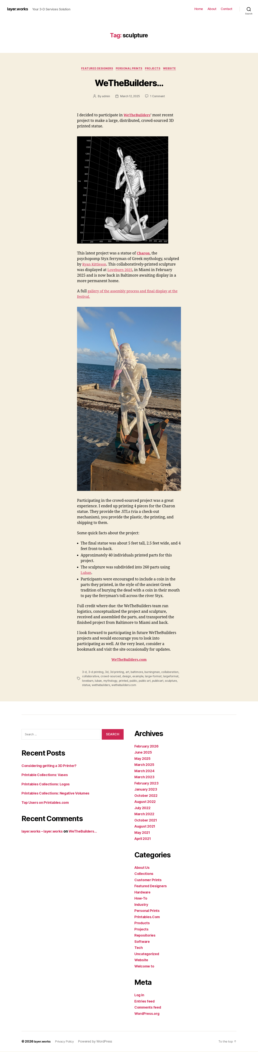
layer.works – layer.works (44, 832)
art (128, 672)
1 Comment (158, 96)
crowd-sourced (111, 677)
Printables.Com (148, 917)
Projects (154, 68)
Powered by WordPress (98, 1042)
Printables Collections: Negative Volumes (59, 793)
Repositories (145, 936)
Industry (141, 905)
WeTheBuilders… (129, 82)
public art (146, 681)
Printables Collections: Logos (48, 784)
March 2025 (145, 765)
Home (198, 9)
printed (124, 681)
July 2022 (143, 808)
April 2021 (143, 839)
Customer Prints (149, 880)
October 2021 (146, 820)
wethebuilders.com (125, 685)
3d (107, 672)
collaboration (171, 672)
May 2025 (143, 759)
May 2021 (143, 833)
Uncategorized (147, 954)
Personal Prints (129, 68)
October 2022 (146, 796)
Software (142, 942)
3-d (84, 672)
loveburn (88, 681)
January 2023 (146, 790)
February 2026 (147, 746)
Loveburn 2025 (121, 270)
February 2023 (147, 783)
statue (86, 685)
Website (171, 68)
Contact (226, 9)
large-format (154, 677)
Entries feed (145, 1001)
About (211, 9)
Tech (138, 948)
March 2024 (145, 771)
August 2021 (145, 827)
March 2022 (145, 814)
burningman (153, 672)
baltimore (137, 672)
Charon (144, 253)
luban (98, 681)
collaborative (90, 677)
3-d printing (96, 672)
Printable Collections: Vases (47, 775)
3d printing (117, 672)
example (139, 677)
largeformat (172, 677)
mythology (111, 681)
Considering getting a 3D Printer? (52, 766)
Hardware (143, 892)
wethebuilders (101, 685)
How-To (141, 899)
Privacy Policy (66, 1042)
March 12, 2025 (130, 96)
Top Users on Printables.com (47, 803)
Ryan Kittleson (95, 265)
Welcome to (145, 966)
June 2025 (144, 753)
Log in (139, 995)
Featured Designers (96, 68)
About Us (142, 868)
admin (105, 96)
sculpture (173, 681)
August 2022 (146, 802)
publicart (160, 681)
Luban (86, 573)
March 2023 (145, 777)
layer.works (18, 9)
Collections (144, 874)
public (134, 681)
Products (142, 923)
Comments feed (148, 1008)
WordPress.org (148, 1014)
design (127, 677)
